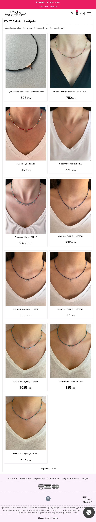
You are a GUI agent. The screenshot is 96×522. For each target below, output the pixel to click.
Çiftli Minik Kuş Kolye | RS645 (70, 381)
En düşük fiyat (41, 28)
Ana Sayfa (44, 6)
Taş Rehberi (39, 478)
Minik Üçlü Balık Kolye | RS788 (71, 236)
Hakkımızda (25, 478)
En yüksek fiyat (57, 28)
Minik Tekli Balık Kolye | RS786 (70, 309)
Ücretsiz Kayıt (53, 2)
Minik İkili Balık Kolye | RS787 (25, 309)
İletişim (85, 478)
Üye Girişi (41, 2)
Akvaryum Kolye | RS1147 (26, 237)
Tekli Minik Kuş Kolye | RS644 (26, 453)
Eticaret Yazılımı (51, 518)
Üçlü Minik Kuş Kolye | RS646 (25, 381)
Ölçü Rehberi (53, 478)
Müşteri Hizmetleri (70, 478)
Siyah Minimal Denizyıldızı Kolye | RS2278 (26, 91)
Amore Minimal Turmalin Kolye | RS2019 (70, 91)
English (53, 6)
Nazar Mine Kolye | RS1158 (70, 163)
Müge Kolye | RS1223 (26, 163)
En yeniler (27, 28)
